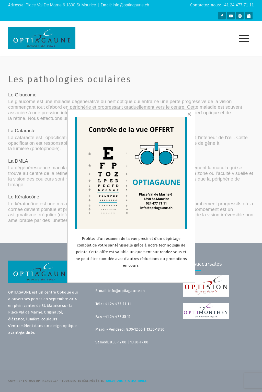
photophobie (45, 148)
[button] (244, 38)
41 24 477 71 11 (239, 5)
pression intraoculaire (64, 112)
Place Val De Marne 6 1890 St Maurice (61, 5)
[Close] (189, 114)
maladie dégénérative (76, 101)
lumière (21, 148)
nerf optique (120, 101)
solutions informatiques (126, 381)
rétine (19, 118)
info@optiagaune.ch (131, 5)
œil (230, 137)
